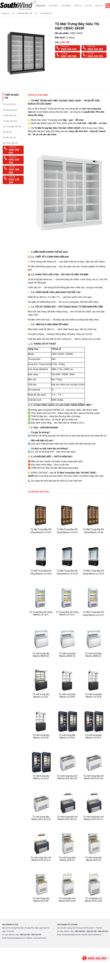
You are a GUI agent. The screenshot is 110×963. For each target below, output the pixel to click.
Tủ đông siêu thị (10, 110)
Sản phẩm (66, 5)
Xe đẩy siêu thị (9, 137)
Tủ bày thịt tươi (9, 115)
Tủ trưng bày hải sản (12, 126)
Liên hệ (98, 5)
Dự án (88, 5)
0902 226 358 (95, 49)
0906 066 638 (68, 49)
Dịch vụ (78, 5)
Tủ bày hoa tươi (10, 121)
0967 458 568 (68, 56)
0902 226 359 (95, 56)
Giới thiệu (53, 5)
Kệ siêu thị (7, 132)
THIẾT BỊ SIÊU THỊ (24, 13)
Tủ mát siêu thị (46, 13)
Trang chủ (40, 5)
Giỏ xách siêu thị (10, 143)
